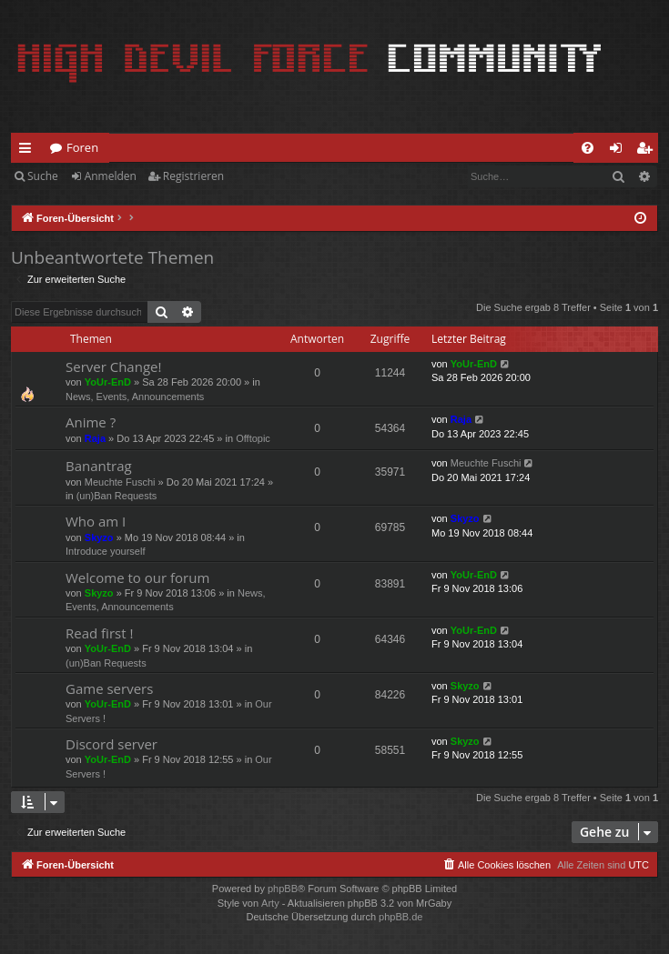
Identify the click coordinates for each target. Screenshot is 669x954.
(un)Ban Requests (116, 495)
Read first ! (99, 633)
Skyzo (99, 537)
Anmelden (111, 176)
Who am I (96, 521)
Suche (42, 176)
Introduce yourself (105, 551)
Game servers (109, 688)
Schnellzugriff (28, 151)
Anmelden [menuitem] (621, 151)
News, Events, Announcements (135, 396)
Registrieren (193, 176)
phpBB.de (400, 916)
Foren (82, 147)
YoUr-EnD (108, 382)
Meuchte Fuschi (120, 482)
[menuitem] (587, 148)
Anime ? (91, 422)
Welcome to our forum (137, 577)
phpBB (283, 888)
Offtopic (253, 438)
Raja (95, 438)
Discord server (111, 744)
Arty (270, 903)
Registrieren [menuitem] (648, 151)
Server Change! (113, 366)
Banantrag (99, 466)
